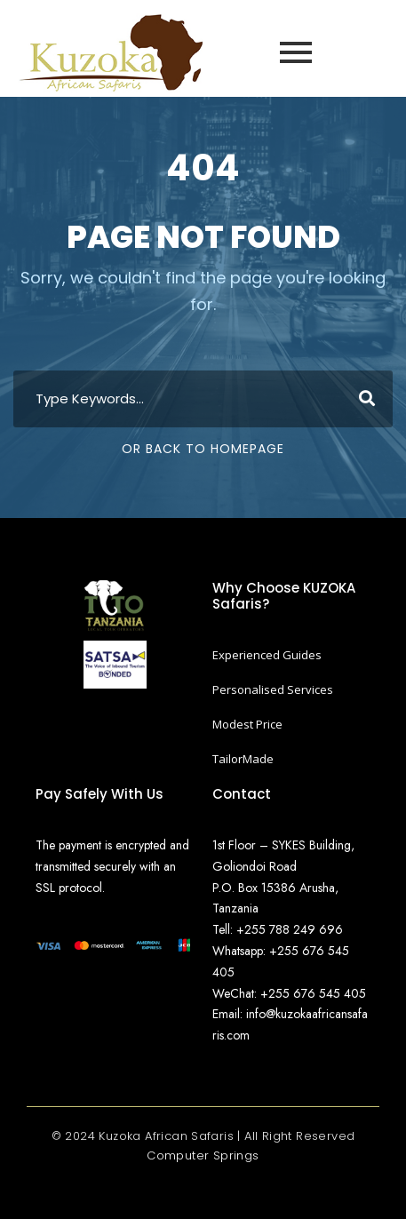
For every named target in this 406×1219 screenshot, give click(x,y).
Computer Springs (203, 1155)
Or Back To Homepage (203, 449)
